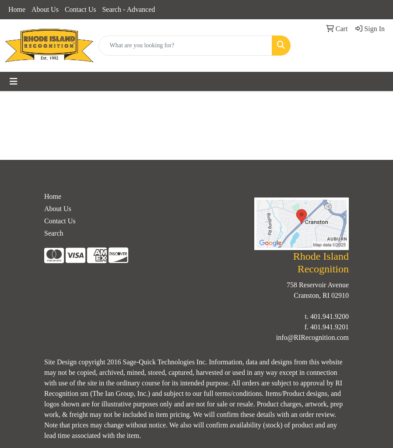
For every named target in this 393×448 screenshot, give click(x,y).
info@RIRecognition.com (312, 337)
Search (53, 233)
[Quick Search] (185, 45)
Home (16, 9)
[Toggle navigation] (13, 81)
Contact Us (80, 9)
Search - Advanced (128, 9)
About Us (45, 9)
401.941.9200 (329, 316)
